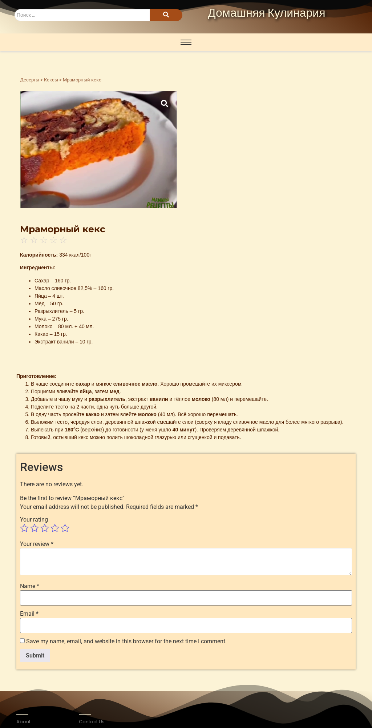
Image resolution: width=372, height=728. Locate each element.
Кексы (51, 80)
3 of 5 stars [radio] (44, 528)
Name (29, 586)
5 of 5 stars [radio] (65, 528)
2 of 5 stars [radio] (34, 528)
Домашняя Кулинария (267, 13)
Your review (36, 544)
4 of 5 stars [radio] (54, 528)
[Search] (82, 15)
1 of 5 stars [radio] (24, 528)
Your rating (34, 520)
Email (29, 614)
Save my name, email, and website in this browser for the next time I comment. (126, 641)
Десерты (29, 80)
